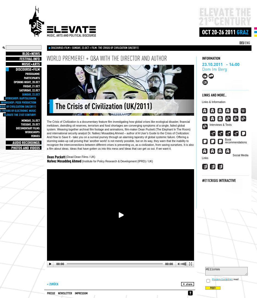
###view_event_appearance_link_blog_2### (236, 119)
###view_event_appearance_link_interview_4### (236, 133)
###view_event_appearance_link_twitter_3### (220, 167)
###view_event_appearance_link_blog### (228, 119)
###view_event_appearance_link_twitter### (205, 167)
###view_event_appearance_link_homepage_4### (228, 111)
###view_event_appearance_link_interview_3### (228, 133)
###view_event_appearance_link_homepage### (205, 111)
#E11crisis (226, 271)
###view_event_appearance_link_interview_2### (220, 133)
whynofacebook (190, 293)
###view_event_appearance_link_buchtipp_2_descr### (212, 151)
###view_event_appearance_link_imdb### (212, 119)
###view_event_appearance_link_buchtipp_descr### (205, 151)
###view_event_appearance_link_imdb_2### (220, 119)
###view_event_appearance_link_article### (243, 133)
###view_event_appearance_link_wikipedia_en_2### (243, 111)
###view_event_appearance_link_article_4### (220, 141)
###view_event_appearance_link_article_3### (212, 141)
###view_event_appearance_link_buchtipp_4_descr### (228, 151)
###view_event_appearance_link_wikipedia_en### (236, 111)
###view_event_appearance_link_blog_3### (243, 119)
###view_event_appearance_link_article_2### (205, 141)
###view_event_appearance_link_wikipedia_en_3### (205, 119)
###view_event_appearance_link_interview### (212, 133)
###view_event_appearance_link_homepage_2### (212, 111)
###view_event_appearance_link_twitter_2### (212, 167)
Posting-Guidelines (222, 279)
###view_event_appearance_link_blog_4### (205, 127)
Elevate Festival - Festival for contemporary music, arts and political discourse (62, 22)
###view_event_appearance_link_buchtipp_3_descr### (220, 151)
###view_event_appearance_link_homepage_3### (220, 111)
